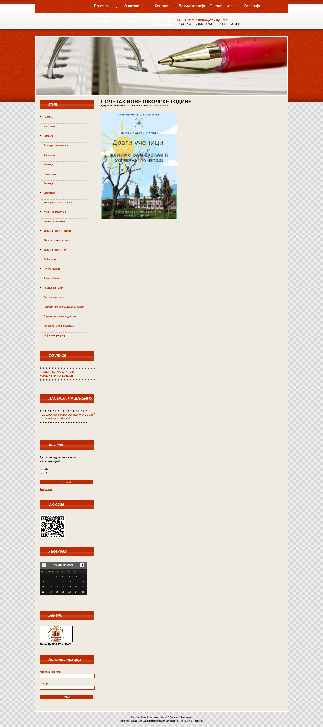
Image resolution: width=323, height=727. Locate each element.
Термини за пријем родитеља (60, 316)
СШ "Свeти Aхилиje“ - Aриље (202, 20)
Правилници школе (101, 19)
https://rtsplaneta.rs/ (55, 418)
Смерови (48, 136)
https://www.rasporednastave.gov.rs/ (67, 414)
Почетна (101, 6)
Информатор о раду (54, 335)
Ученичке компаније (54, 221)
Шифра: (45, 683)
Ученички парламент (55, 212)
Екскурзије (49, 193)
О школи (131, 6)
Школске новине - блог (56, 250)
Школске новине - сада (56, 240)
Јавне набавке (51, 278)
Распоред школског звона (58, 202)
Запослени (49, 155)
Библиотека (50, 259)
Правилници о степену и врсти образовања (162, 19)
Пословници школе (132, 19)
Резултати (46, 489)
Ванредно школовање (56, 145)
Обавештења (160, 105)
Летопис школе (52, 269)
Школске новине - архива (57, 231)
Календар (49, 183)
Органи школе (222, 6)
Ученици (48, 164)
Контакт (162, 6)
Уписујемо (49, 126)
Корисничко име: (50, 671)
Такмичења (50, 174)
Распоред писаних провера (59, 326)
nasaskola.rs (160, 717)
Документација (192, 6)
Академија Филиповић (181, 717)
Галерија (252, 6)
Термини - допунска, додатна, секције (64, 307)
